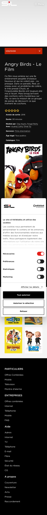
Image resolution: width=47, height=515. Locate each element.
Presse (8, 496)
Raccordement (12, 501)
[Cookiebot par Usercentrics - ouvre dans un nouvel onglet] (33, 206)
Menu (41, 4)
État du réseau (12, 465)
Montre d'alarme (13, 389)
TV (6, 442)
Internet (9, 406)
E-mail (8, 451)
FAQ (7, 420)
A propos (10, 476)
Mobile (8, 379)
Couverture (11, 482)
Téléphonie (10, 411)
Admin (8, 432)
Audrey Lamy (17, 126)
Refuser (23, 311)
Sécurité (9, 461)
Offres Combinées (14, 375)
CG (6, 470)
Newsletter (10, 487)
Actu (7, 492)
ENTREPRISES (13, 395)
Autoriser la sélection (23, 303)
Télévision (10, 384)
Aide (7, 426)
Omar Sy (27, 126)
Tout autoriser (23, 295)
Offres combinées (14, 401)
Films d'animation (22, 131)
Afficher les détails (30, 287)
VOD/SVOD (23, 51)
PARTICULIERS (14, 368)
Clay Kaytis (21, 124)
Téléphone (10, 446)
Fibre (7, 456)
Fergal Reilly (32, 124)
